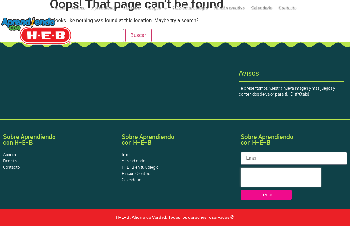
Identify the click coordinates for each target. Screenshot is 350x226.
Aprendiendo (104, 8)
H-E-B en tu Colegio (140, 168)
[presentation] (281, 177)
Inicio (59, 8)
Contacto (287, 8)
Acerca (78, 8)
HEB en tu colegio (190, 8)
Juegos (156, 8)
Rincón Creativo (136, 174)
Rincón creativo (229, 8)
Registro (131, 8)
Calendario (261, 8)
